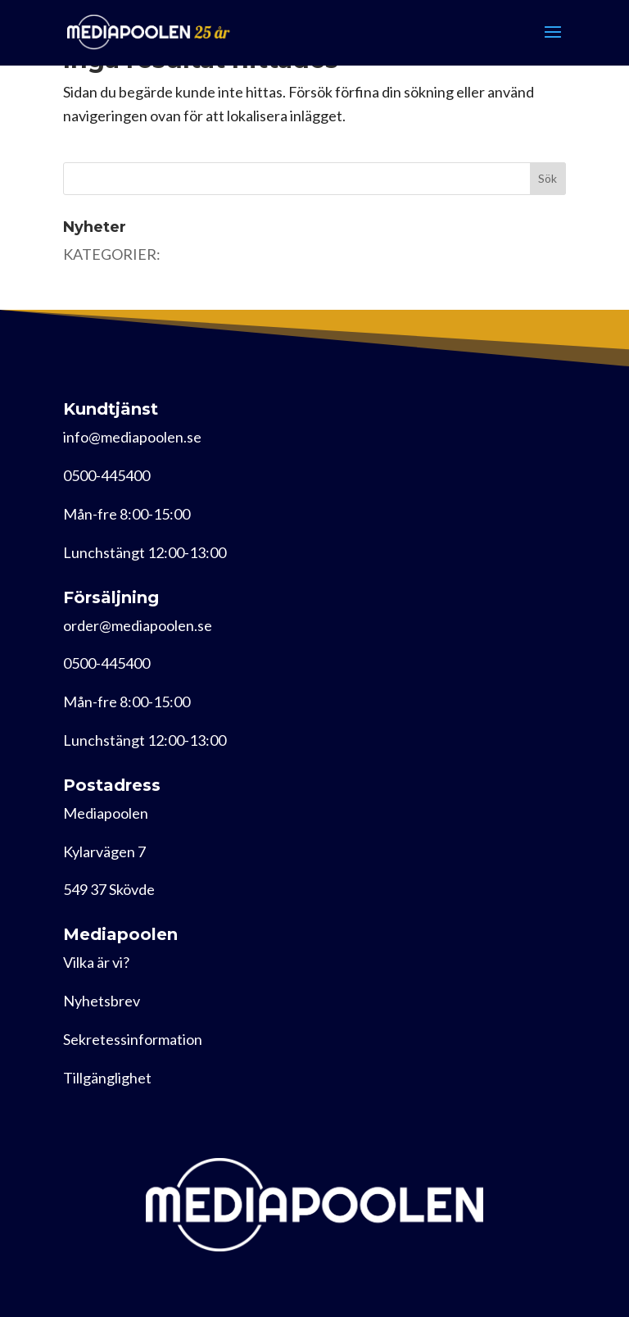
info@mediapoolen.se (132, 437)
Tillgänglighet (107, 1078)
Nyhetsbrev (101, 1001)
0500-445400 (106, 475)
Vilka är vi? (96, 962)
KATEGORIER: (112, 254)
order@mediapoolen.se (137, 625)
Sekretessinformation (132, 1039)
